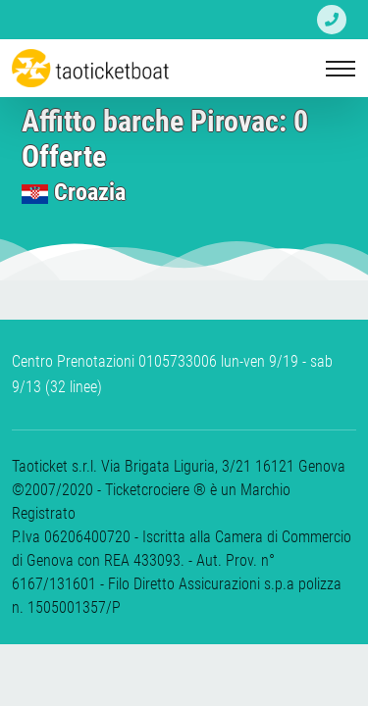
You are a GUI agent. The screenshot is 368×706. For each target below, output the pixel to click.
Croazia (90, 192)
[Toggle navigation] (340, 68)
